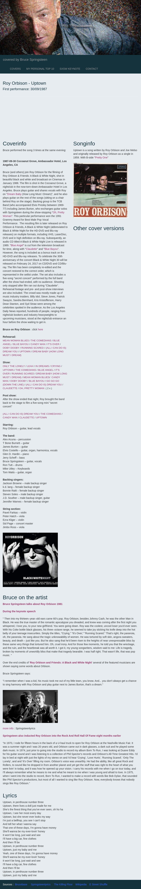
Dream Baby (14, 194)
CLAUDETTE (10, 388)
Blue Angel (17, 245)
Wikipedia (81, 884)
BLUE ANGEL (45, 370)
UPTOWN (25, 351)
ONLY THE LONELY (14, 366)
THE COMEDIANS (41, 340)
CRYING (56, 366)
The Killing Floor (63, 884)
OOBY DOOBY (11, 347)
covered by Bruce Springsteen (25, 59)
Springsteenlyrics (40, 884)
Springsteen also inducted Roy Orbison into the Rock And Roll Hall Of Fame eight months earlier (62, 735)
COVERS (15, 68)
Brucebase (21, 884)
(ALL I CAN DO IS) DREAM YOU (44, 384)
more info (8, 728)
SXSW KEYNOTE (70, 68)
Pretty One (101, 157)
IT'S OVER (53, 344)
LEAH (30, 366)
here (40, 329)
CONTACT (92, 68)
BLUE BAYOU (20, 344)
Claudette (31, 248)
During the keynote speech (19, 611)
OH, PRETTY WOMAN (31, 388)
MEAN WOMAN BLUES (16, 340)
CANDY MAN (38, 344)
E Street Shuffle (98, 884)
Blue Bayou (51, 248)
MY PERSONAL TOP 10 (40, 68)
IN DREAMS (42, 366)
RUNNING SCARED (32, 347)
